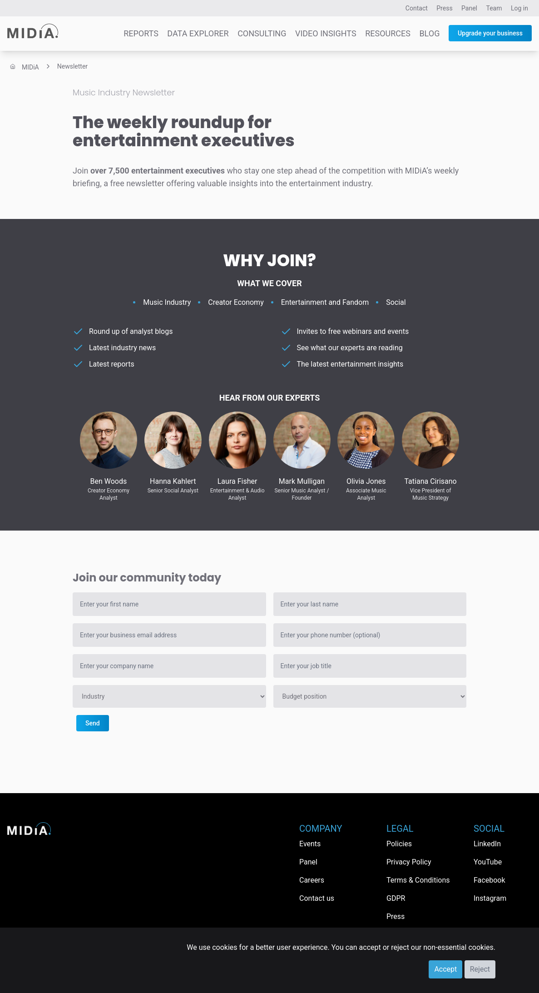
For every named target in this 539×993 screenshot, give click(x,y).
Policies (399, 843)
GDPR (395, 898)
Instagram (490, 898)
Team (494, 8)
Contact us (316, 898)
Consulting (261, 33)
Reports (141, 33)
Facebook (489, 880)
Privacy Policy (408, 862)
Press (444, 8)
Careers (311, 880)
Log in (519, 8)
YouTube (488, 862)
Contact (416, 8)
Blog (429, 33)
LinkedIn (487, 843)
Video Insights (325, 33)
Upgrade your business (490, 33)
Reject (480, 969)
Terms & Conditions (418, 880)
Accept (445, 969)
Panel (469, 8)
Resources (387, 33)
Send (92, 723)
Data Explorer (197, 33)
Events (310, 843)
